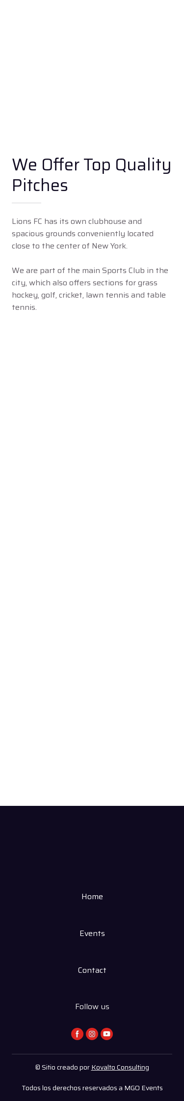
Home (92, 896)
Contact (92, 970)
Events (92, 933)
